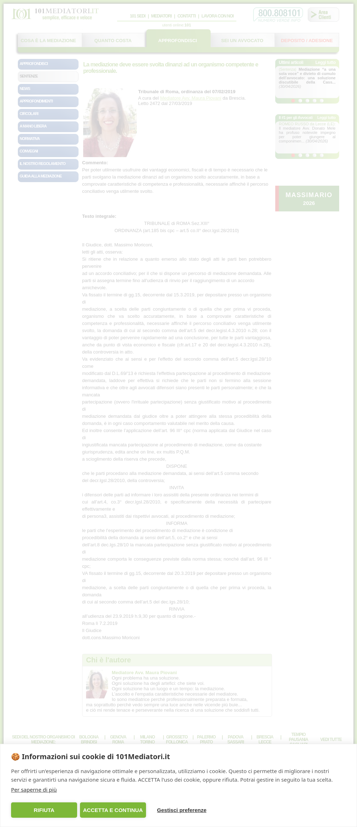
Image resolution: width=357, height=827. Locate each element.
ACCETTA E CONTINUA (113, 810)
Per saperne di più (34, 789)
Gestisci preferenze (181, 810)
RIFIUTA (44, 810)
